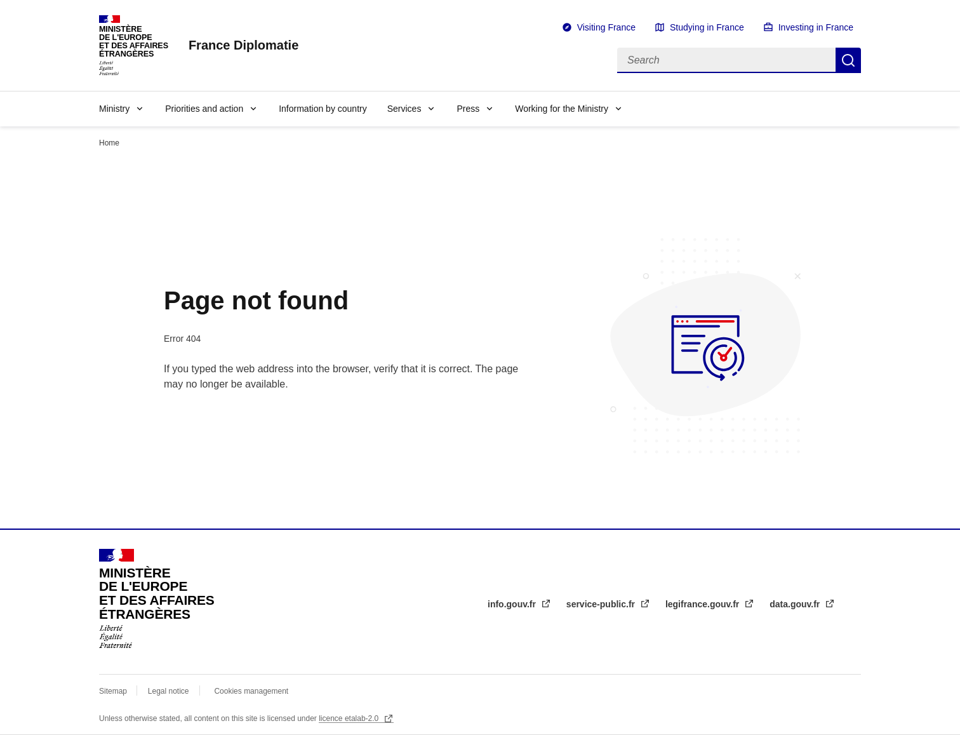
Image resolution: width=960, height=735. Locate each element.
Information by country (323, 109)
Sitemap (114, 691)
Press (468, 109)
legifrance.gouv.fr (703, 604)
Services (404, 109)
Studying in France (707, 27)
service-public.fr (601, 604)
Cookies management (251, 691)
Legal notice (168, 691)
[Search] (726, 60)
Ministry (114, 109)
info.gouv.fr (513, 604)
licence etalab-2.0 (349, 718)
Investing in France (815, 27)
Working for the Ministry (561, 109)
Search (848, 60)
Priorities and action (204, 109)
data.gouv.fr (796, 604)
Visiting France (606, 27)
